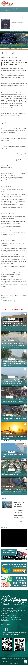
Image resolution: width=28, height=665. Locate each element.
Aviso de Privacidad (7, 661)
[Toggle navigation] (25, 662)
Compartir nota (8, 301)
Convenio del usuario (20, 661)
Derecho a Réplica (14, 663)
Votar (20, 521)
